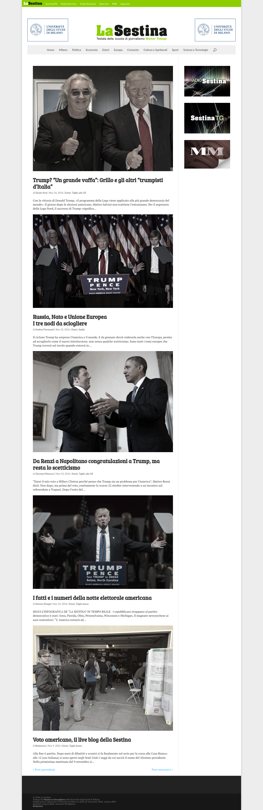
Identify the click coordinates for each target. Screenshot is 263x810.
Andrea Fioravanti (44, 329)
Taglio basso (82, 603)
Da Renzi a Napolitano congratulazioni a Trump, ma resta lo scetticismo (96, 464)
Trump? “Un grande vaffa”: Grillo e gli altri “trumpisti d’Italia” (98, 183)
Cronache (133, 50)
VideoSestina (88, 4)
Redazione (40, 745)
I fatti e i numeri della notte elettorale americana (92, 597)
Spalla (82, 329)
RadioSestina (69, 4)
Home (50, 50)
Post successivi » (162, 770)
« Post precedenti (44, 770)
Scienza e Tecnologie (195, 50)
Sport (175, 50)
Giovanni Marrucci (44, 473)
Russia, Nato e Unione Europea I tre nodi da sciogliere (70, 320)
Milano (63, 50)
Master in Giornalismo (54, 799)
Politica (76, 50)
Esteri (105, 50)
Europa (118, 50)
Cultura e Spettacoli (155, 50)
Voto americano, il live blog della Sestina (82, 739)
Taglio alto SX (79, 192)
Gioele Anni (41, 192)
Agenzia (125, 4)
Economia (92, 50)
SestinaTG (51, 4)
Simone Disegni (43, 603)
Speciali (104, 4)
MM (114, 4)
